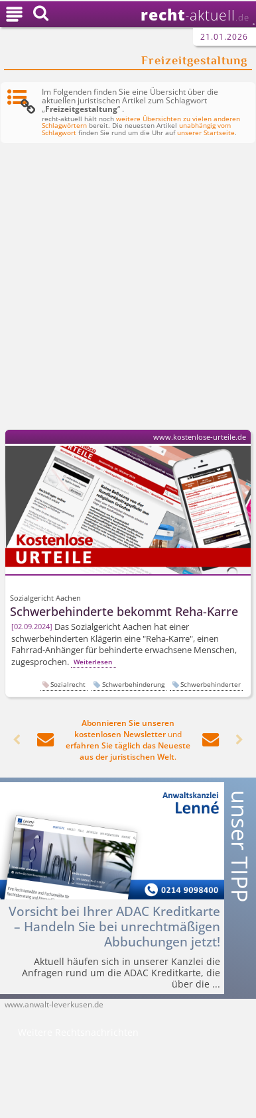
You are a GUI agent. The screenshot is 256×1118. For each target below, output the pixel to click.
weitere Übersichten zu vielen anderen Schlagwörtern (141, 122)
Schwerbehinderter (210, 684)
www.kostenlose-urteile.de (199, 437)
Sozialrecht (68, 684)
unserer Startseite (206, 132)
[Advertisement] (128, 289)
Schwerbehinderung (133, 684)
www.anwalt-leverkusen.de (54, 1004)
